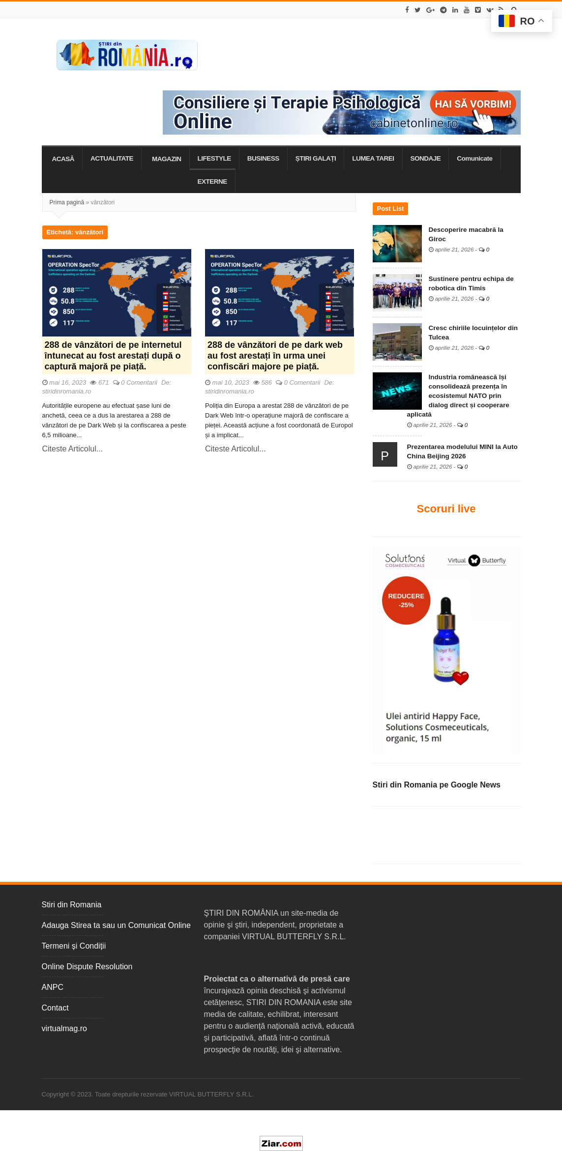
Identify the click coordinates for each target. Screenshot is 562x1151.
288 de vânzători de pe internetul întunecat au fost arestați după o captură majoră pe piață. (113, 355)
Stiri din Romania (72, 904)
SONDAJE (426, 158)
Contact (55, 1008)
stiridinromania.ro (66, 391)
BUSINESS (263, 158)
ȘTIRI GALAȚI (316, 158)
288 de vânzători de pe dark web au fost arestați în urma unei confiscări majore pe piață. (275, 355)
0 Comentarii (139, 382)
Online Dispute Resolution (87, 966)
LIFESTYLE (214, 158)
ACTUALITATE (111, 158)
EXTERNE (212, 181)
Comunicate (474, 158)
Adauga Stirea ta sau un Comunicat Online (116, 925)
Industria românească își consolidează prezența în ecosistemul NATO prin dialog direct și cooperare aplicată (458, 395)
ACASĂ (63, 159)
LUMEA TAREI (373, 158)
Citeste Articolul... (72, 449)
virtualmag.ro (64, 1028)
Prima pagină (67, 202)
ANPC (52, 987)
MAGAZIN (166, 159)
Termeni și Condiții (74, 946)
